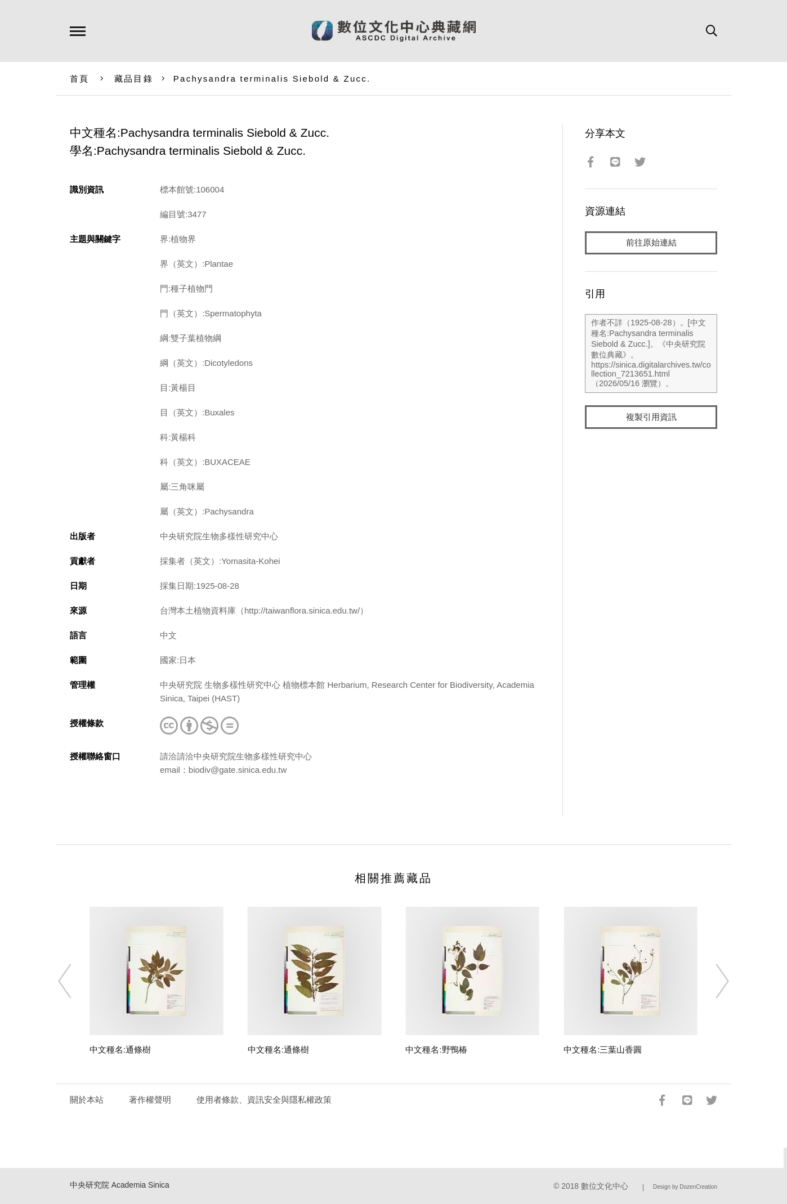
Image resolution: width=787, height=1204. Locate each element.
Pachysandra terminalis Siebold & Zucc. (272, 78)
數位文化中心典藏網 (394, 31)
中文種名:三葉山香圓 (603, 1049)
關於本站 (87, 1099)
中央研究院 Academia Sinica (119, 1185)
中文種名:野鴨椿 (436, 1049)
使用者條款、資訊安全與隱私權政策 (264, 1099)
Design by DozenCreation (685, 1187)
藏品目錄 (133, 78)
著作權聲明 (150, 1099)
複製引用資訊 (651, 417)
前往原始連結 (651, 243)
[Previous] (75, 981)
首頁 (80, 78)
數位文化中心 (604, 1186)
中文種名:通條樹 (120, 1049)
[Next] (712, 981)
